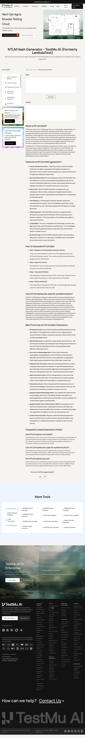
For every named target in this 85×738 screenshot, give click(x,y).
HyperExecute (40, 645)
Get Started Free (76, 6)
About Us (76, 610)
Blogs (62, 630)
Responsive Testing (39, 672)
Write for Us (77, 636)
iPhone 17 (51, 610)
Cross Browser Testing (40, 627)
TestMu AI (28, 70)
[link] (7, 6)
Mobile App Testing (39, 639)
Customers (77, 615)
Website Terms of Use (78, 654)
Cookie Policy (77, 649)
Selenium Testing (51, 661)
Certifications (65, 634)
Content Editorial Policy (78, 633)
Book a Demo (27, 580)
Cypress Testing (51, 668)
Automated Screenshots (39, 660)
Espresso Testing (64, 610)
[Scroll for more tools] (51, 526)
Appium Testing (65, 607)
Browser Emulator (51, 650)
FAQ (62, 641)
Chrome (51, 625)
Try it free (10, 121)
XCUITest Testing (64, 614)
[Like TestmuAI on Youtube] (75, 731)
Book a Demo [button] (66, 6)
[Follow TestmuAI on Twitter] (69, 731)
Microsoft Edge (53, 631)
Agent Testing (40, 619)
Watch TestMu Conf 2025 (65, 622)
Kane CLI (38, 617)
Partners (76, 628)
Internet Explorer (51, 619)
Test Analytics (40, 686)
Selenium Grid (52, 665)
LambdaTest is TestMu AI (41, 2)
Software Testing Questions (64, 651)
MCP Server (39, 624)
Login (57, 6)
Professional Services (39, 689)
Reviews (76, 621)
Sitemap (63, 664)
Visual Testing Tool (40, 680)
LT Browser (39, 651)
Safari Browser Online (53, 628)
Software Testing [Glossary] (64, 645)
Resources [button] (35, 6)
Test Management (40, 635)
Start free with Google (11, 35)
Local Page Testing (39, 656)
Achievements (78, 619)
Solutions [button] (26, 6)
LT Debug (39, 653)
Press (75, 617)
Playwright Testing (52, 672)
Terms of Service (76, 643)
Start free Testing (10, 618)
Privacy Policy (77, 647)
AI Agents (44, 6)
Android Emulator (51, 646)
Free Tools (34, 70)
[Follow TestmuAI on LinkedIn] (72, 731)
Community (64, 632)
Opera (50, 633)
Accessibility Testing (39, 668)
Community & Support (77, 624)
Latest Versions (65, 659)
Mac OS (51, 638)
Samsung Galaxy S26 (53, 607)
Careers (76, 612)
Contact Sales (12, 580)
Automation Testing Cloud (40, 608)
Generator (51, 97)
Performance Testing (39, 648)
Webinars (63, 639)
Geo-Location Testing (40, 664)
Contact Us (77, 660)
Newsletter (64, 637)
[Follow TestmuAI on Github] (78, 731)
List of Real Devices (52, 615)
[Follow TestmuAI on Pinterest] (82, 731)
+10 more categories (11, 525)
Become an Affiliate (77, 639)
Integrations (39, 683)
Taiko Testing (52, 679)
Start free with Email (27, 35)
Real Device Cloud (39, 631)
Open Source (77, 630)
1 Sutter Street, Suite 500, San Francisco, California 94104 (10, 659)
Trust (75, 651)
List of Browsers (53, 612)
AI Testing (39, 642)
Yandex (51, 636)
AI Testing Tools (65, 661)
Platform (18, 6)
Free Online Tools (64, 656)
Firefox (51, 622)
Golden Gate (52, 653)
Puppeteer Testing (52, 676)
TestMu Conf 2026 (65, 626)
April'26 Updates (76, 677)
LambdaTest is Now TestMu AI (78, 607)
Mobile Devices (53, 640)
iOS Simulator (52, 643)
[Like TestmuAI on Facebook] (65, 731)
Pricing (52, 6)
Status (63, 666)
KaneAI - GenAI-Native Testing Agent (40, 613)
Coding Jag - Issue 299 (77, 673)
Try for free (10, 143)
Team (75, 657)
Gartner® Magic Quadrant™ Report (78, 668)
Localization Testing (39, 676)
